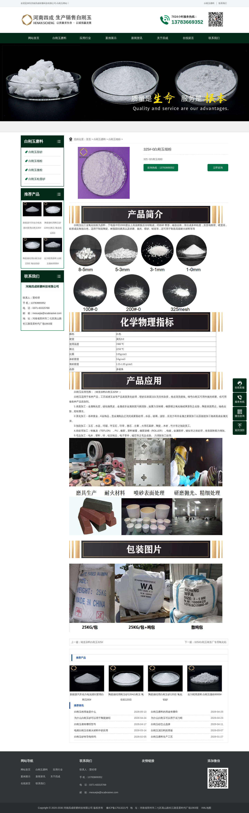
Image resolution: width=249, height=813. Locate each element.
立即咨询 (218, 167)
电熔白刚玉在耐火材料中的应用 (91, 730)
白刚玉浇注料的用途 (162, 730)
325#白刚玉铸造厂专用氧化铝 (210, 642)
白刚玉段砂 (35, 151)
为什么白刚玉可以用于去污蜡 (166, 718)
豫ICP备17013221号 (117, 807)
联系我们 (223, 3)
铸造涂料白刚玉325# (92, 642)
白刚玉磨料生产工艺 (162, 736)
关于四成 (162, 38)
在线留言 (188, 38)
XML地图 (206, 807)
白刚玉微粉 (35, 169)
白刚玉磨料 (209, 3)
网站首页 (33, 38)
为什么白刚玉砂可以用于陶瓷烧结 (92, 718)
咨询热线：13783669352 (160, 167)
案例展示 (111, 38)
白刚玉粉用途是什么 (85, 711)
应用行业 (85, 38)
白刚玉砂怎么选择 (160, 724)
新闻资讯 (136, 38)
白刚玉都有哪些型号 (85, 724)
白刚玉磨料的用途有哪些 (164, 711)
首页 (88, 139)
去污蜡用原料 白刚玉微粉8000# (205, 694)
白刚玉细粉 (35, 160)
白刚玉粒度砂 (37, 178)
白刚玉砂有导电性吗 (85, 736)
